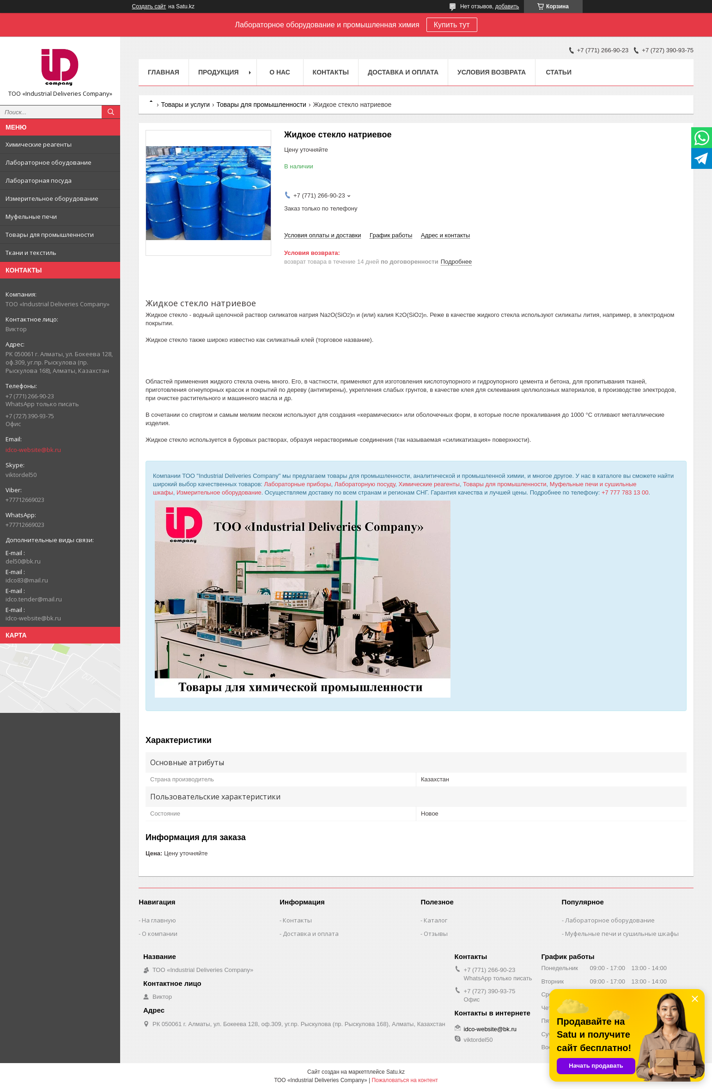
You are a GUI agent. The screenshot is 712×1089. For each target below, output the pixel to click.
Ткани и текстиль (31, 252)
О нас (279, 72)
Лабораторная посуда (39, 180)
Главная (163, 72)
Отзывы (436, 933)
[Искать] (111, 112)
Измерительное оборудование (52, 198)
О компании (159, 933)
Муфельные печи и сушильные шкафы (622, 933)
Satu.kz (395, 1072)
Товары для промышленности (50, 234)
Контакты (331, 72)
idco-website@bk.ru (33, 450)
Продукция (218, 72)
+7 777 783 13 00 (625, 492)
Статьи (559, 72)
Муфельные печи (31, 216)
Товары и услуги (185, 104)
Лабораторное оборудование (610, 920)
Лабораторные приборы (297, 484)
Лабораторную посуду (365, 484)
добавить (507, 6)
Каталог (435, 920)
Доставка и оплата (403, 72)
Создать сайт (149, 6)
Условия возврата (491, 72)
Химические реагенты (39, 144)
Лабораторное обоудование (48, 162)
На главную (159, 920)
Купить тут (452, 25)
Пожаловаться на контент (404, 1080)
